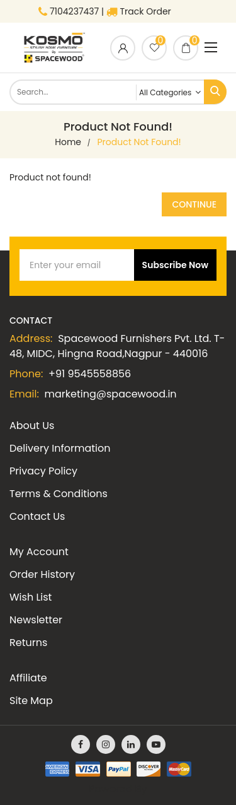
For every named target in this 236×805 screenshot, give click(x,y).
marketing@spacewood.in (111, 394)
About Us (31, 425)
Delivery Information (59, 448)
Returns (28, 642)
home (68, 142)
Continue (194, 204)
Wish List (30, 597)
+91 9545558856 (89, 374)
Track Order (138, 11)
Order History (42, 574)
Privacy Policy (43, 471)
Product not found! (139, 142)
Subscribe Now (175, 265)
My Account (39, 551)
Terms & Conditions (58, 493)
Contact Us (37, 516)
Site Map (31, 700)
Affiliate (28, 678)
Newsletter (35, 620)
